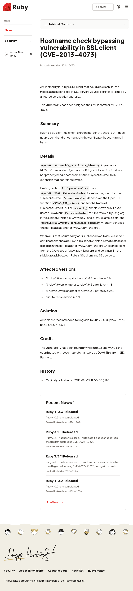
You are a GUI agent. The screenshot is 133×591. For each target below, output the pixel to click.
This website (11, 580)
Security (9, 570)
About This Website (31, 570)
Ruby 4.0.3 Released (62, 412)
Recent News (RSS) (18, 54)
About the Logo (58, 570)
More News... (55, 502)
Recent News (61, 402)
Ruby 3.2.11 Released (62, 432)
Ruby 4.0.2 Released (62, 481)
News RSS (78, 570)
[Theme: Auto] (118, 7)
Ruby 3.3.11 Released (62, 456)
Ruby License (96, 570)
